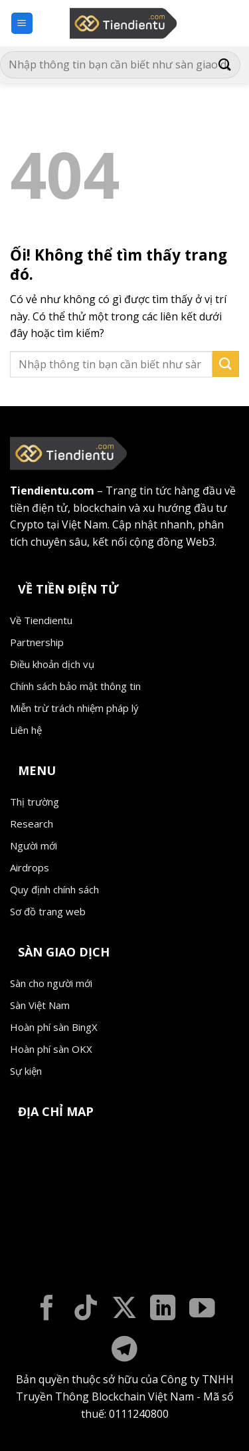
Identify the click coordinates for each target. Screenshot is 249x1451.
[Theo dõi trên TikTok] (86, 1309)
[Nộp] (225, 65)
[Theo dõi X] (124, 1309)
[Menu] (22, 24)
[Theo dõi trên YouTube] (202, 1309)
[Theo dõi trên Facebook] (47, 1309)
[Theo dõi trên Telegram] (124, 1351)
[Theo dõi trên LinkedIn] (163, 1309)
